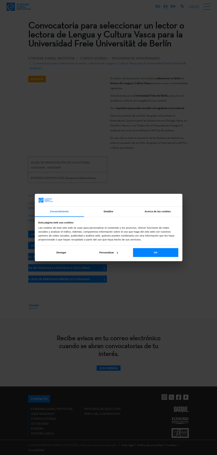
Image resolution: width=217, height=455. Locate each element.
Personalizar (108, 252)
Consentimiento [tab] (59, 211)
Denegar (61, 252)
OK (156, 252)
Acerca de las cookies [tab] (158, 211)
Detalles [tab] (108, 211)
